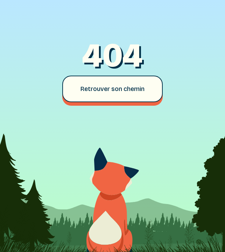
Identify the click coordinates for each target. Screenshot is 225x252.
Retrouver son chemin (112, 89)
